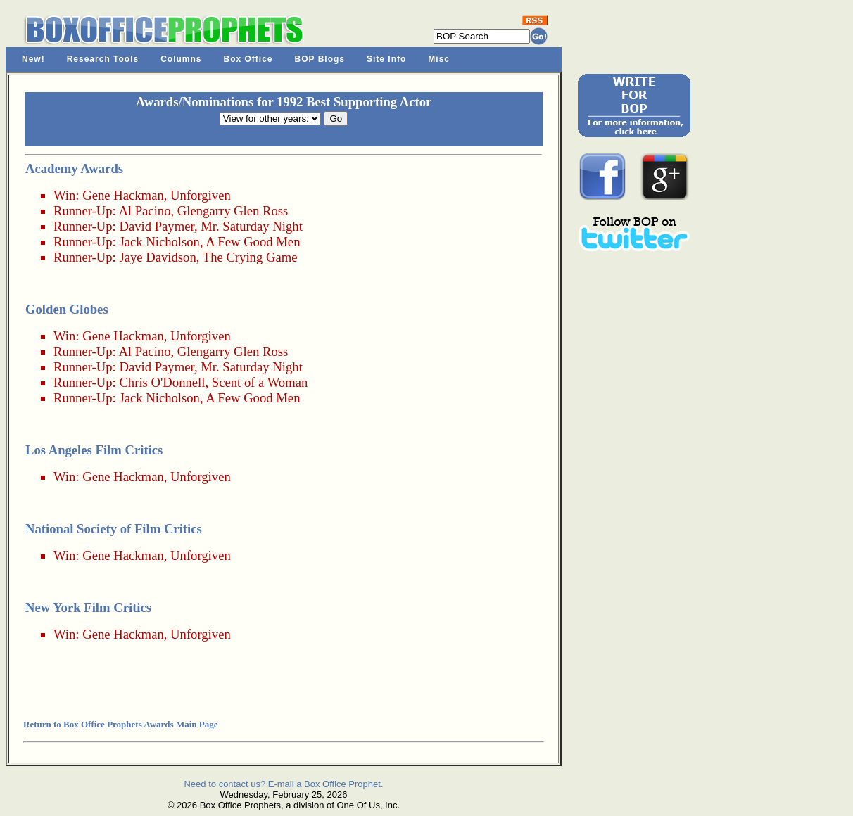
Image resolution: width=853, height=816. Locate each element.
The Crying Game (250, 257)
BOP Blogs (320, 59)
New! (33, 59)
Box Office (248, 59)
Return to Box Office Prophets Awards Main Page (120, 724)
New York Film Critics (88, 607)
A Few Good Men (253, 241)
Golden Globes (66, 309)
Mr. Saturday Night (252, 226)
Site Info (386, 59)
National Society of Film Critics (113, 528)
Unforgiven (200, 195)
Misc (439, 59)
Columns (180, 59)
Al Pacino (144, 210)
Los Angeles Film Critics (94, 449)
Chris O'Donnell (162, 382)
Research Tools (103, 59)
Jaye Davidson (157, 257)
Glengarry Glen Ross (233, 210)
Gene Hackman (123, 195)
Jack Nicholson (159, 241)
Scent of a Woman (260, 382)
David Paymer (156, 226)
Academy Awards (74, 168)
